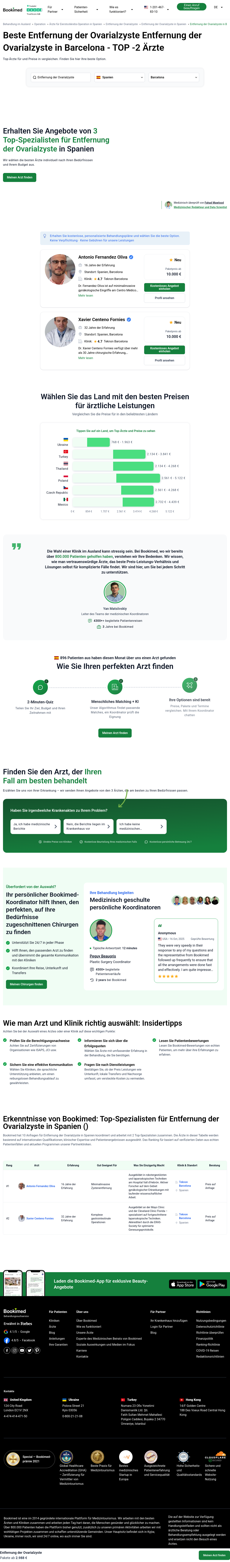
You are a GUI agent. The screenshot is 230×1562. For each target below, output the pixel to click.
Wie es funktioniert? (121, 9)
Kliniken (54, 1320)
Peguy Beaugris (103, 956)
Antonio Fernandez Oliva (40, 1186)
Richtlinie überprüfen (210, 1332)
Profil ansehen (164, 298)
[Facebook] (7, 1350)
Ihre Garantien (58, 1344)
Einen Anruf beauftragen (192, 6)
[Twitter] (29, 1350)
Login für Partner (162, 1326)
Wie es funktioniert (88, 1326)
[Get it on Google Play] (212, 1284)
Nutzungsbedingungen (211, 1320)
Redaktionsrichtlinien (210, 1356)
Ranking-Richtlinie (208, 1344)
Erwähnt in (18, 1324)
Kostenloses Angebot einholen (164, 287)
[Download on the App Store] (182, 1284)
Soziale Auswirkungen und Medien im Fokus (105, 1344)
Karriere (81, 1350)
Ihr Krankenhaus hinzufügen (169, 1320)
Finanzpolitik (204, 1338)
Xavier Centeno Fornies (40, 1218)
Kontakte (82, 1356)
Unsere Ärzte (84, 1332)
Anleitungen (57, 1338)
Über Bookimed (86, 1320)
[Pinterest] (37, 1350)
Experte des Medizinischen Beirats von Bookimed (109, 1338)
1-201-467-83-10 (156, 9)
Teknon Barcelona (116, 279)
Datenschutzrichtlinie (210, 1326)
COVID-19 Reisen (207, 1350)
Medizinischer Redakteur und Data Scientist (200, 207)
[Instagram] (14, 1350)
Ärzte (52, 1326)
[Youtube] (22, 1350)
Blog (52, 1332)
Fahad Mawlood (214, 202)
